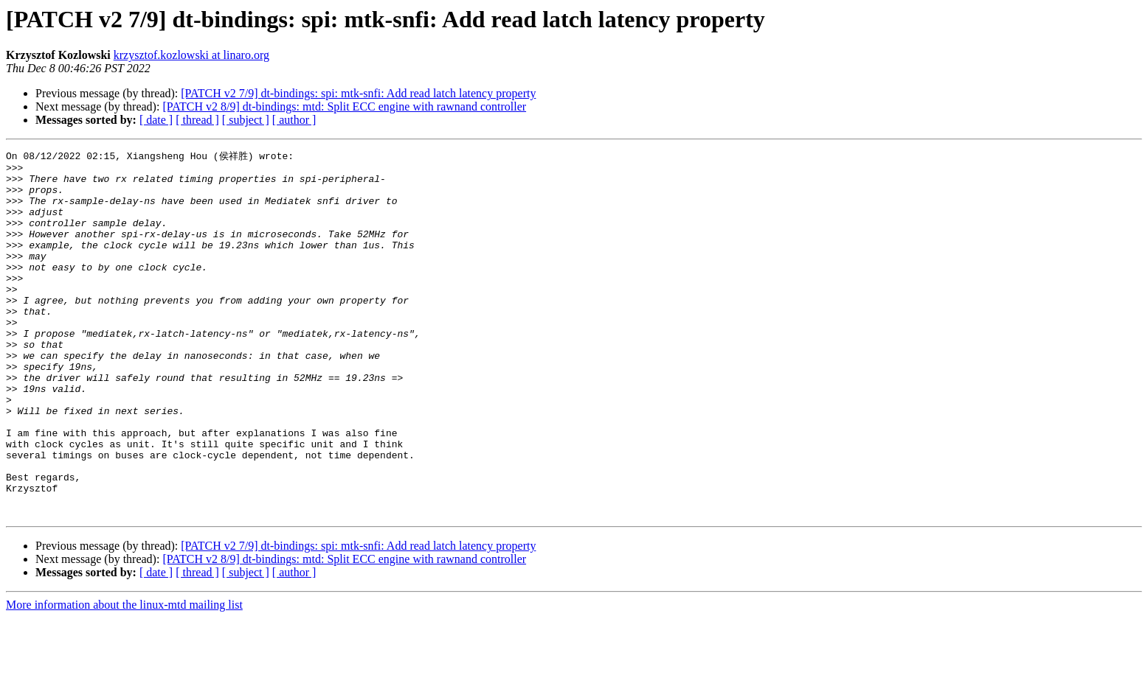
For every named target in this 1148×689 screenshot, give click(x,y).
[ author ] (294, 119)
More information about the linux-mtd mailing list (124, 676)
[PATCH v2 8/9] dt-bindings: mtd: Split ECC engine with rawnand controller (344, 106)
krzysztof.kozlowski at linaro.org (191, 55)
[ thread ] (197, 119)
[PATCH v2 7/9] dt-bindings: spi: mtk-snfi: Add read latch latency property (358, 93)
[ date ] (156, 119)
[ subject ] (245, 119)
